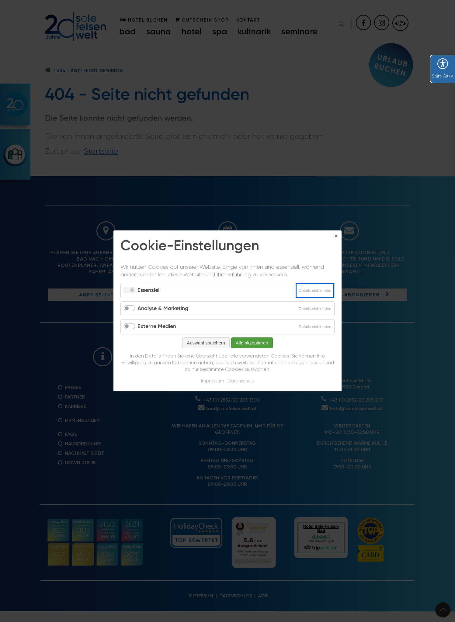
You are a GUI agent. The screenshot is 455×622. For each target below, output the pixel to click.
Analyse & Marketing (162, 308)
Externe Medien (156, 327)
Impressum (212, 381)
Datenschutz (241, 381)
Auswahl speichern (206, 342)
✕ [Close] (336, 236)
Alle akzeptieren (252, 342)
